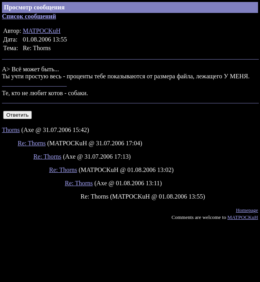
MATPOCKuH (41, 30)
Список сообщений (29, 16)
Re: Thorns (32, 143)
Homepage (247, 210)
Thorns (11, 130)
